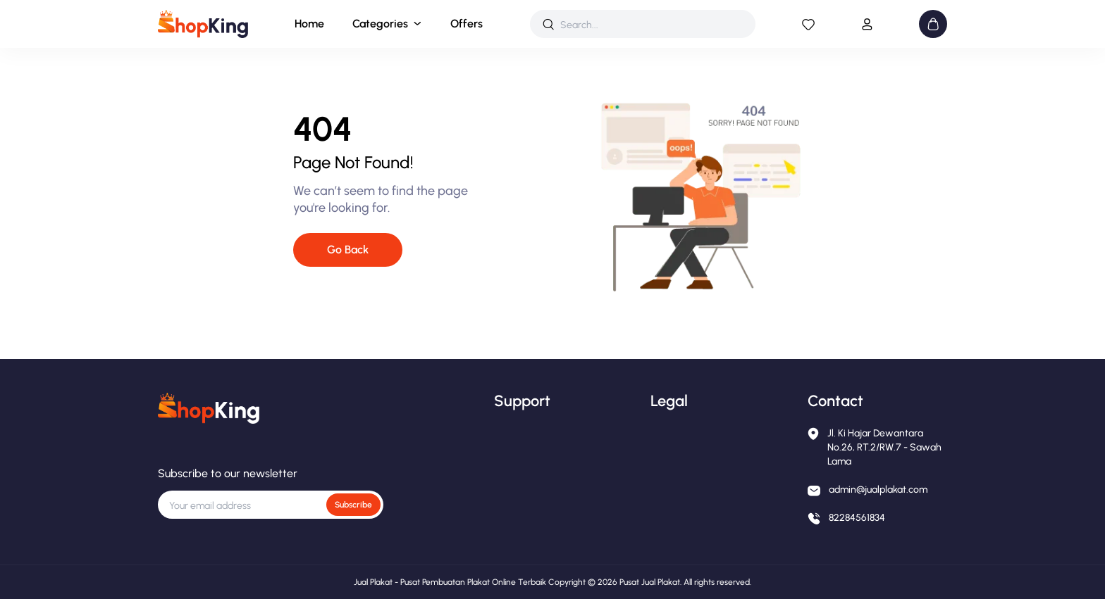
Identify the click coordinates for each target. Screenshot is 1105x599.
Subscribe (353, 505)
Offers (466, 23)
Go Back (348, 249)
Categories (380, 23)
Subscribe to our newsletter (227, 473)
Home (309, 23)
